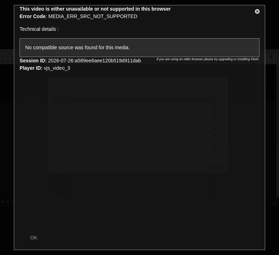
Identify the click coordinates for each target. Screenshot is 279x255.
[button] (257, 12)
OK (33, 237)
